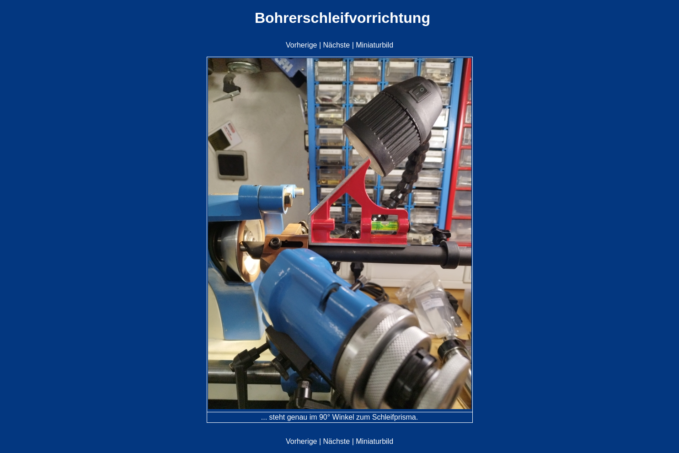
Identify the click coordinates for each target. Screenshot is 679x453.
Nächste (336, 45)
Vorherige (301, 45)
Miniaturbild (374, 45)
